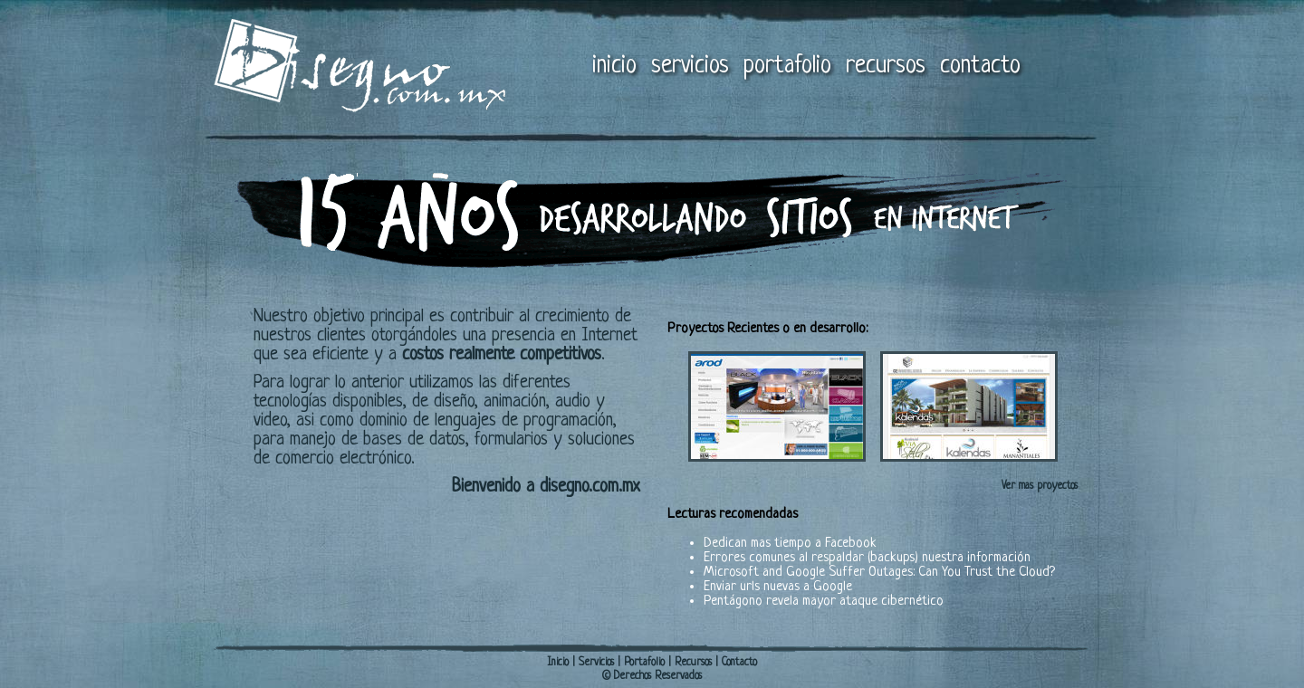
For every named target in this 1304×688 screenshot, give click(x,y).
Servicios (596, 662)
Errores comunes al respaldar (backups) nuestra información (867, 558)
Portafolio (644, 662)
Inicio (558, 662)
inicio (614, 66)
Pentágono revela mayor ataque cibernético (824, 601)
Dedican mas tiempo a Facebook (790, 543)
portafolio (787, 66)
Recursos (693, 662)
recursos (885, 66)
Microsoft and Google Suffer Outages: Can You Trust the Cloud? (879, 572)
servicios (690, 66)
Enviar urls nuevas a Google (778, 587)
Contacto (739, 662)
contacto (980, 66)
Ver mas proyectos (1040, 486)
